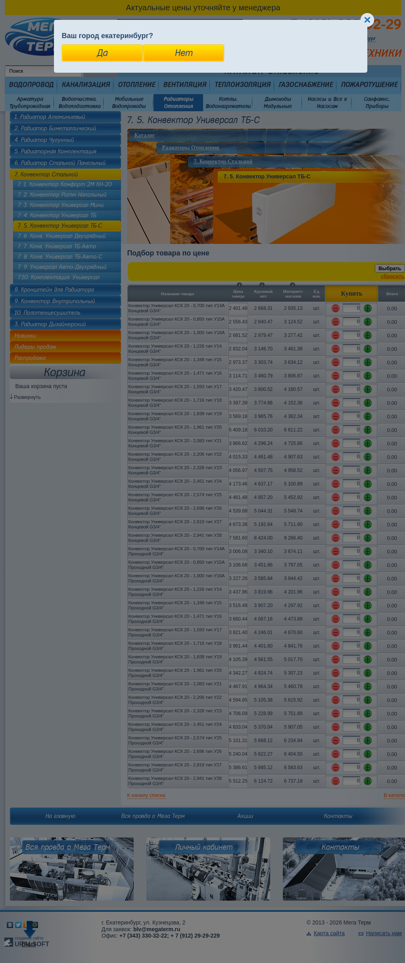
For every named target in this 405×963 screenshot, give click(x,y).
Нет (183, 53)
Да (102, 53)
